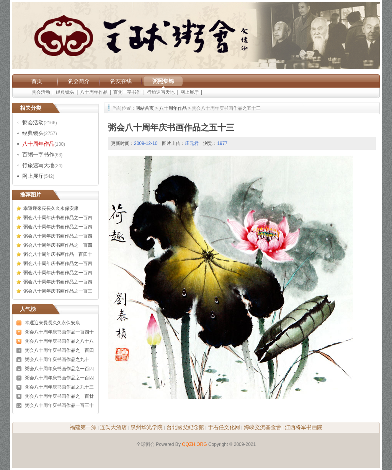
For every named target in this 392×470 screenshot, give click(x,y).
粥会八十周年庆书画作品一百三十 (59, 405)
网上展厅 (189, 92)
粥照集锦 (163, 81)
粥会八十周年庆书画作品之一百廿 (59, 396)
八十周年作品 (94, 92)
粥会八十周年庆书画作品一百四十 (57, 254)
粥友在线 (121, 81)
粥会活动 (41, 92)
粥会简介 (79, 81)
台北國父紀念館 (185, 427)
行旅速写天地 (161, 92)
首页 (36, 81)
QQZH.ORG (194, 444)
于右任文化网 (224, 427)
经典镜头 (65, 92)
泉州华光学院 (147, 427)
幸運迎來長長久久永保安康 (50, 208)
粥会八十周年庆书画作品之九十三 (59, 387)
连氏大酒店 (113, 427)
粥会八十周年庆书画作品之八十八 (59, 341)
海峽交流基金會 (262, 427)
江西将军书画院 (303, 427)
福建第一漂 (83, 427)
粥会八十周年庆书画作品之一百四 (57, 217)
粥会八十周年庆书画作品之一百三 (57, 291)
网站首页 (145, 108)
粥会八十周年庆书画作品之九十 (57, 359)
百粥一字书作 (127, 92)
